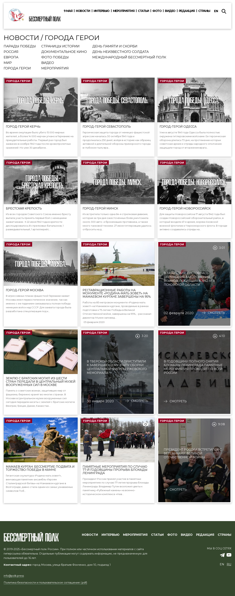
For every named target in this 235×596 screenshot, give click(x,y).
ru (229, 564)
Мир (8, 63)
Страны (204, 11)
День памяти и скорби (114, 46)
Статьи (143, 11)
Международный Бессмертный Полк (129, 57)
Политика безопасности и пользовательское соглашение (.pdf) (45, 582)
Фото (156, 11)
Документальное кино (64, 52)
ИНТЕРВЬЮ (111, 534)
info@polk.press (14, 575)
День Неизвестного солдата (120, 52)
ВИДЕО (187, 534)
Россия (11, 52)
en (216, 11)
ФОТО (172, 534)
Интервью (101, 11)
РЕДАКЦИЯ (205, 534)
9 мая (68, 11)
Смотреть (216, 317)
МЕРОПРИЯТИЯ (135, 534)
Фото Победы (55, 57)
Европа (11, 57)
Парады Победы (20, 46)
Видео (170, 11)
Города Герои (17, 68)
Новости (83, 11)
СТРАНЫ (224, 534)
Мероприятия (124, 11)
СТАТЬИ (157, 534)
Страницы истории (60, 46)
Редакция (187, 11)
